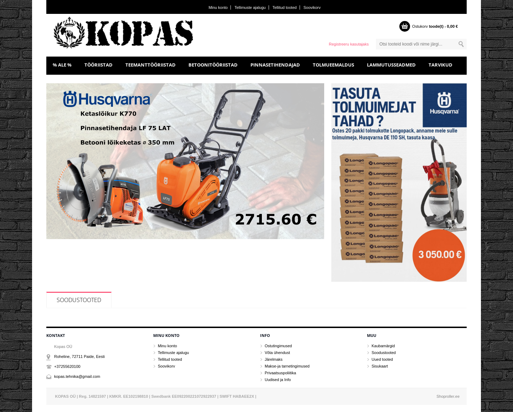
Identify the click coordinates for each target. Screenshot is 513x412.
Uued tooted (382, 359)
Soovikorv (312, 7)
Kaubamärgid (383, 346)
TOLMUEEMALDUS (333, 65)
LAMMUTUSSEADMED (391, 65)
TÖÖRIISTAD (98, 65)
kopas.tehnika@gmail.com (77, 376)
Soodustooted (79, 300)
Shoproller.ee (448, 396)
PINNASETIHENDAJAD (275, 65)
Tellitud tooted (285, 7)
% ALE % (62, 65)
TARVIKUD (440, 65)
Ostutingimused (278, 346)
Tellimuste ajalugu (249, 7)
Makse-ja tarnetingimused (287, 366)
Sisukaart (380, 366)
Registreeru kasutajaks (349, 44)
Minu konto (218, 7)
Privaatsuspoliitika (280, 373)
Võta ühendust (277, 352)
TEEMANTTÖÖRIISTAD (150, 65)
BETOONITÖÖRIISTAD (213, 65)
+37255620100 (67, 366)
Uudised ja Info (278, 379)
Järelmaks (274, 359)
